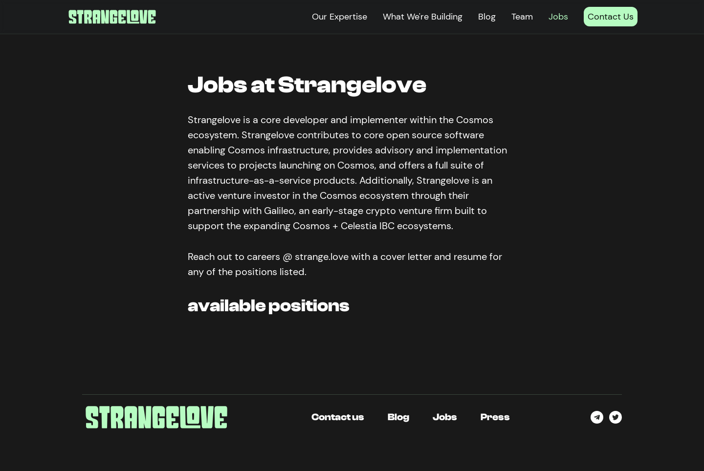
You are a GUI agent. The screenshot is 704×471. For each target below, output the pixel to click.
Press (495, 417)
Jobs (558, 16)
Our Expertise (339, 16)
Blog (487, 16)
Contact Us (611, 16)
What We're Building (422, 16)
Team (522, 16)
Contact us (337, 417)
